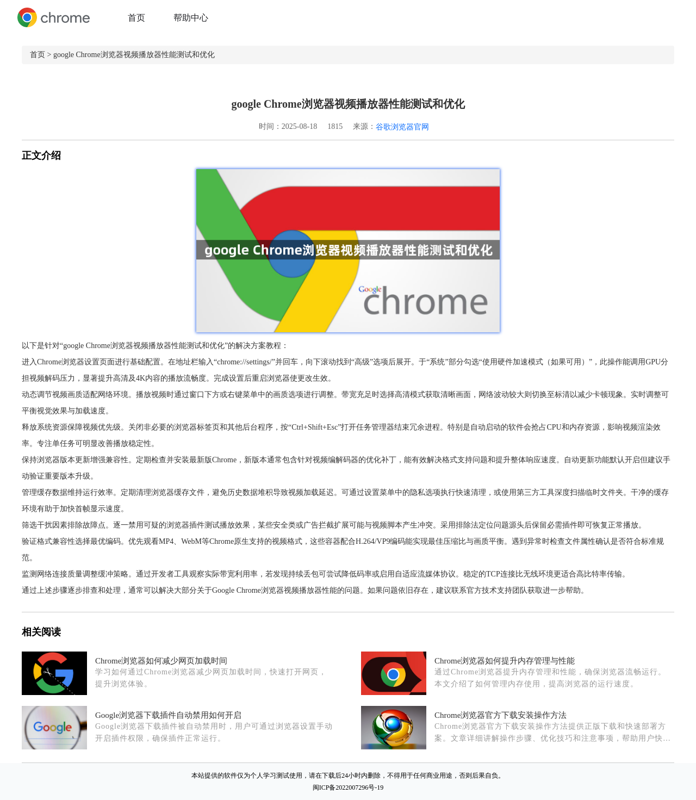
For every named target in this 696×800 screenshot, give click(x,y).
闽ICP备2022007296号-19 (348, 787)
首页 (136, 17)
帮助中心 (190, 17)
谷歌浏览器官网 (402, 127)
